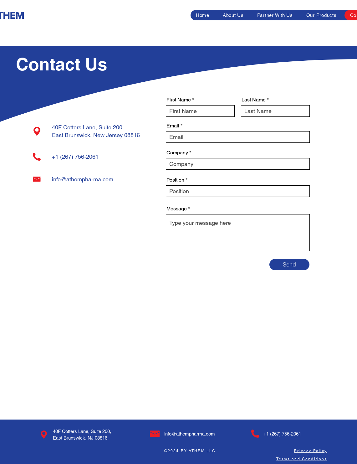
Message (176, 208)
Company (177, 152)
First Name (178, 99)
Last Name (254, 99)
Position (175, 180)
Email (172, 125)
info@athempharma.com (82, 179)
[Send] (289, 264)
